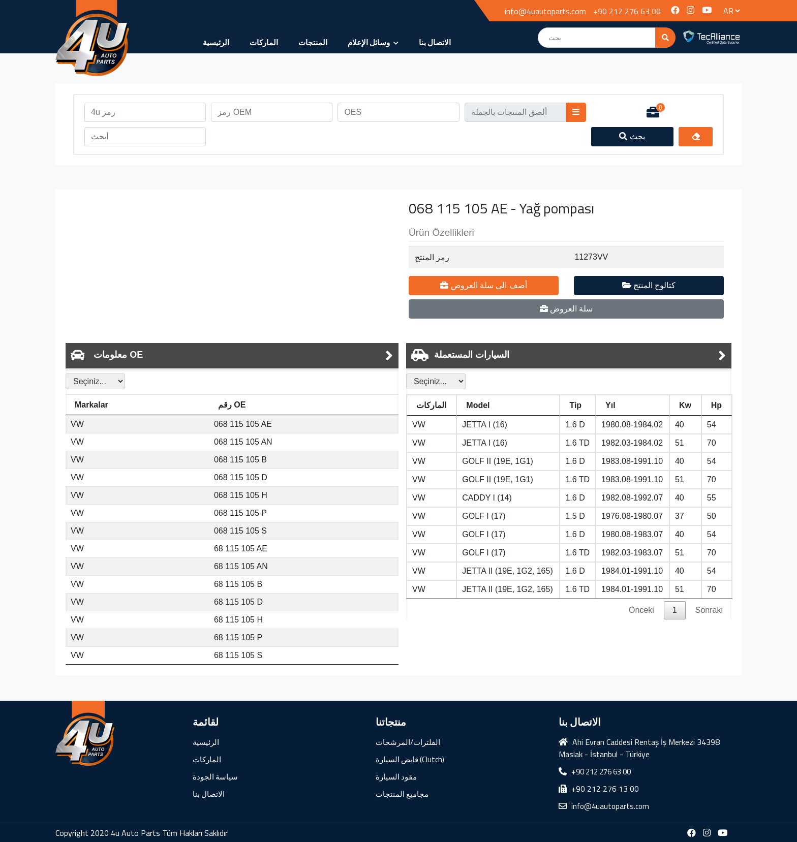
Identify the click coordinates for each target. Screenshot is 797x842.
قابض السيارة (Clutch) (410, 759)
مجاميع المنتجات (402, 794)
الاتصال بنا (435, 42)
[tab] (232, 355)
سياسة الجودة (215, 777)
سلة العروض (566, 308)
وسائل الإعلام (373, 42)
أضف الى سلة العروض (483, 285)
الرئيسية (216, 42)
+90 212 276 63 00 (627, 11)
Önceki (641, 610)
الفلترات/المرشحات (408, 742)
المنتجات (312, 42)
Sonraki (709, 610)
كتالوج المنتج (649, 285)
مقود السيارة (396, 777)
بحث (632, 136)
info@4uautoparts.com (545, 11)
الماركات (264, 42)
